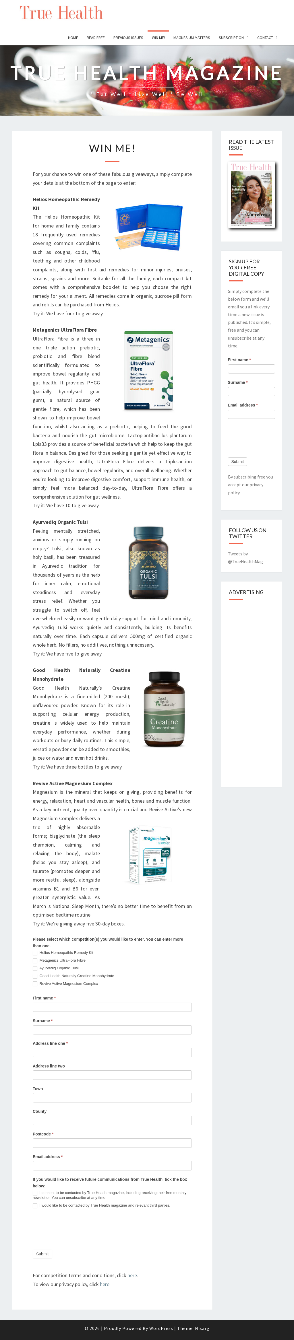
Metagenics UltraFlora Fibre (59, 960)
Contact (265, 37)
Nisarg (202, 1328)
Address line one (50, 1043)
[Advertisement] (261, 692)
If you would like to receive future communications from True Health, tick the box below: (110, 1183)
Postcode (43, 1134)
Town (38, 1088)
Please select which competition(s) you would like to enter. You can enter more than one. (108, 942)
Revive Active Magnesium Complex (65, 983)
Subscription (231, 37)
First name (44, 998)
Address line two (49, 1066)
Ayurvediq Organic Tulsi (56, 968)
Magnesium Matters (191, 37)
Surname (43, 1020)
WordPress (161, 1328)
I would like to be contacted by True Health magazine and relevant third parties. (101, 1205)
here (132, 1275)
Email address (48, 1156)
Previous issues (128, 37)
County (40, 1111)
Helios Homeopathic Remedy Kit (63, 952)
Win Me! (158, 37)
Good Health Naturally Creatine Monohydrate (73, 976)
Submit (42, 1254)
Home (73, 37)
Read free (96, 37)
